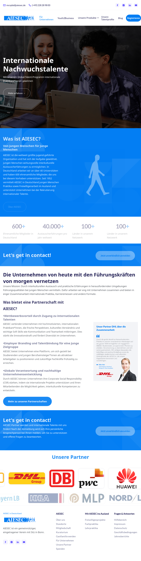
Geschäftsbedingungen (125, 532)
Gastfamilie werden (66, 536)
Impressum (119, 523)
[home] (19, 18)
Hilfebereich (120, 519)
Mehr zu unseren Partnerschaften (27, 405)
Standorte (61, 523)
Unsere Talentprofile (107, 18)
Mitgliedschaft (63, 528)
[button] (87, 18)
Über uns (60, 519)
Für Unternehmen (46, 18)
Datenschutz (120, 528)
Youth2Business (66, 18)
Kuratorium (62, 532)
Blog (120, 18)
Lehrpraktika (91, 528)
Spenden (60, 548)
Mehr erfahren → (16, 93)
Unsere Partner (70, 457)
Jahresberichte (121, 536)
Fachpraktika (91, 523)
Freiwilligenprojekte (95, 519)
